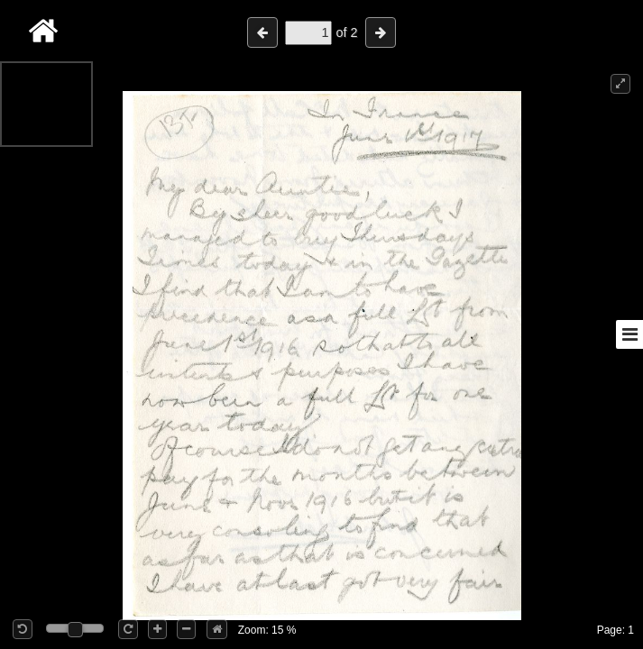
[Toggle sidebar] (629, 334)
